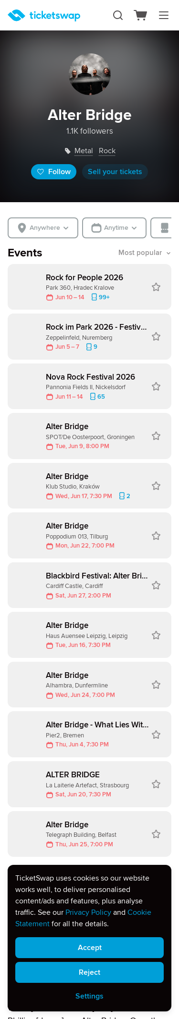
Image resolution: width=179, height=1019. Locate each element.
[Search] (118, 15)
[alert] (89, 938)
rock (107, 151)
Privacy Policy (88, 912)
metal (83, 151)
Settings (89, 996)
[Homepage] (44, 15)
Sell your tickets (115, 171)
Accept (90, 947)
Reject (89, 972)
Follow (54, 171)
